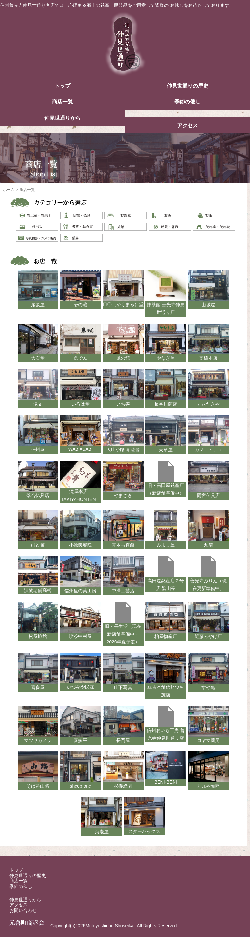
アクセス (187, 125)
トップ (62, 86)
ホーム (9, 189)
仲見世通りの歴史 (187, 86)
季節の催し (187, 101)
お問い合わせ (23, 910)
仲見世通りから (62, 118)
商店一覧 (62, 101)
